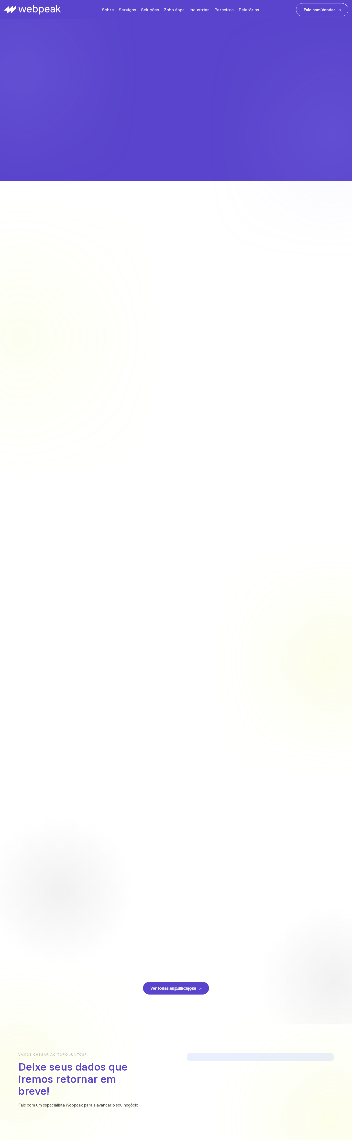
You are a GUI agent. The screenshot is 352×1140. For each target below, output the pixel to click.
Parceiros (224, 9)
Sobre (108, 9)
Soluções (150, 9)
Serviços (127, 9)
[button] (331, 134)
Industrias (199, 9)
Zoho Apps (174, 9)
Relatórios (249, 9)
